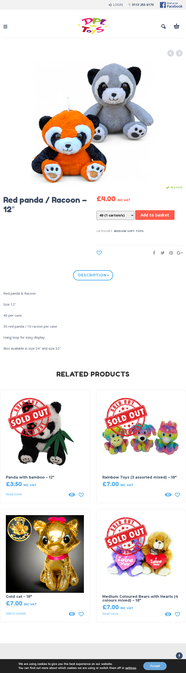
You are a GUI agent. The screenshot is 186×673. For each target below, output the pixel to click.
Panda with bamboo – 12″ (30, 477)
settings (130, 668)
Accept (155, 666)
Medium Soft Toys (129, 231)
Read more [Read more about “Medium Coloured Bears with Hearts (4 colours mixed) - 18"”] (110, 613)
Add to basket (155, 215)
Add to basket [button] (16, 613)
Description (92, 275)
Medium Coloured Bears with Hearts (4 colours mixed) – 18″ (140, 598)
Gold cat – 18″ (19, 596)
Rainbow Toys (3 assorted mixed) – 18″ (139, 477)
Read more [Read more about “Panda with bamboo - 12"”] (14, 494)
